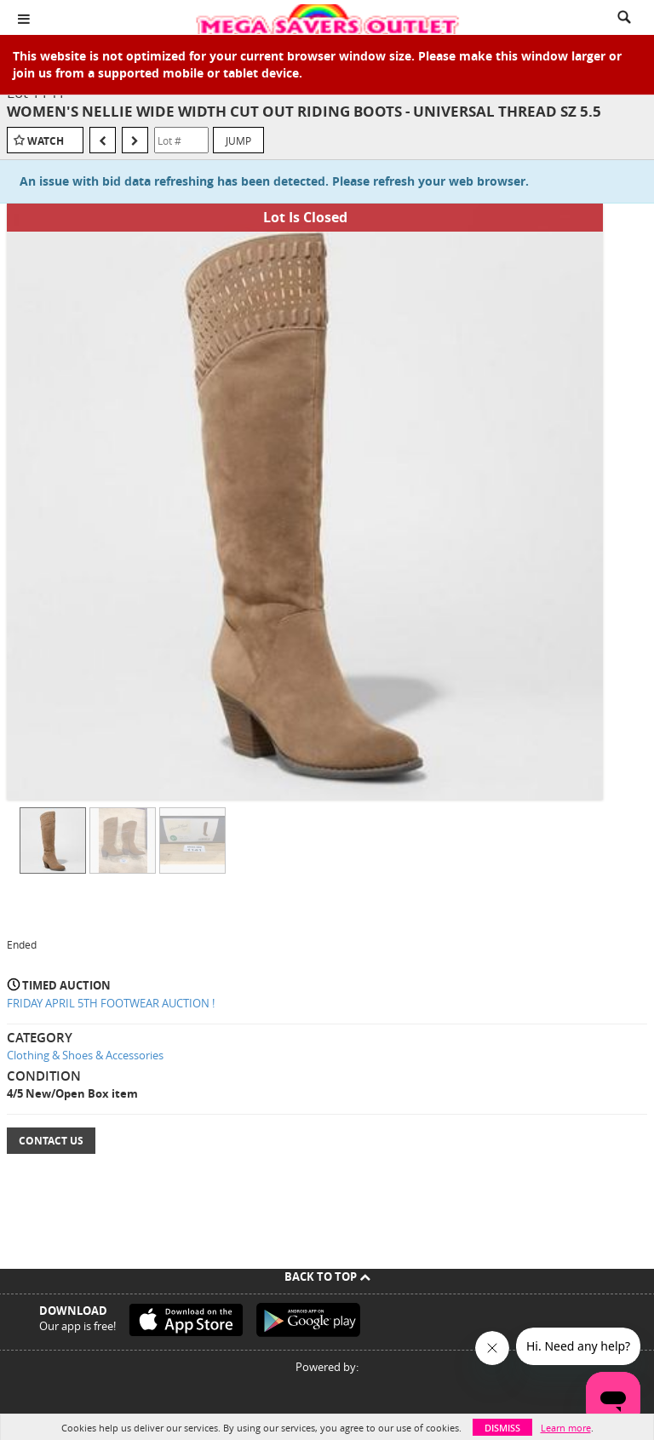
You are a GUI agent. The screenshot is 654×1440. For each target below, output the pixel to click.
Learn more (566, 1427)
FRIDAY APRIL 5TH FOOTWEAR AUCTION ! (111, 1003)
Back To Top (327, 1276)
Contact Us (51, 1140)
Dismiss (502, 1427)
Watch (45, 141)
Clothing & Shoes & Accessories (85, 1055)
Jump (238, 140)
